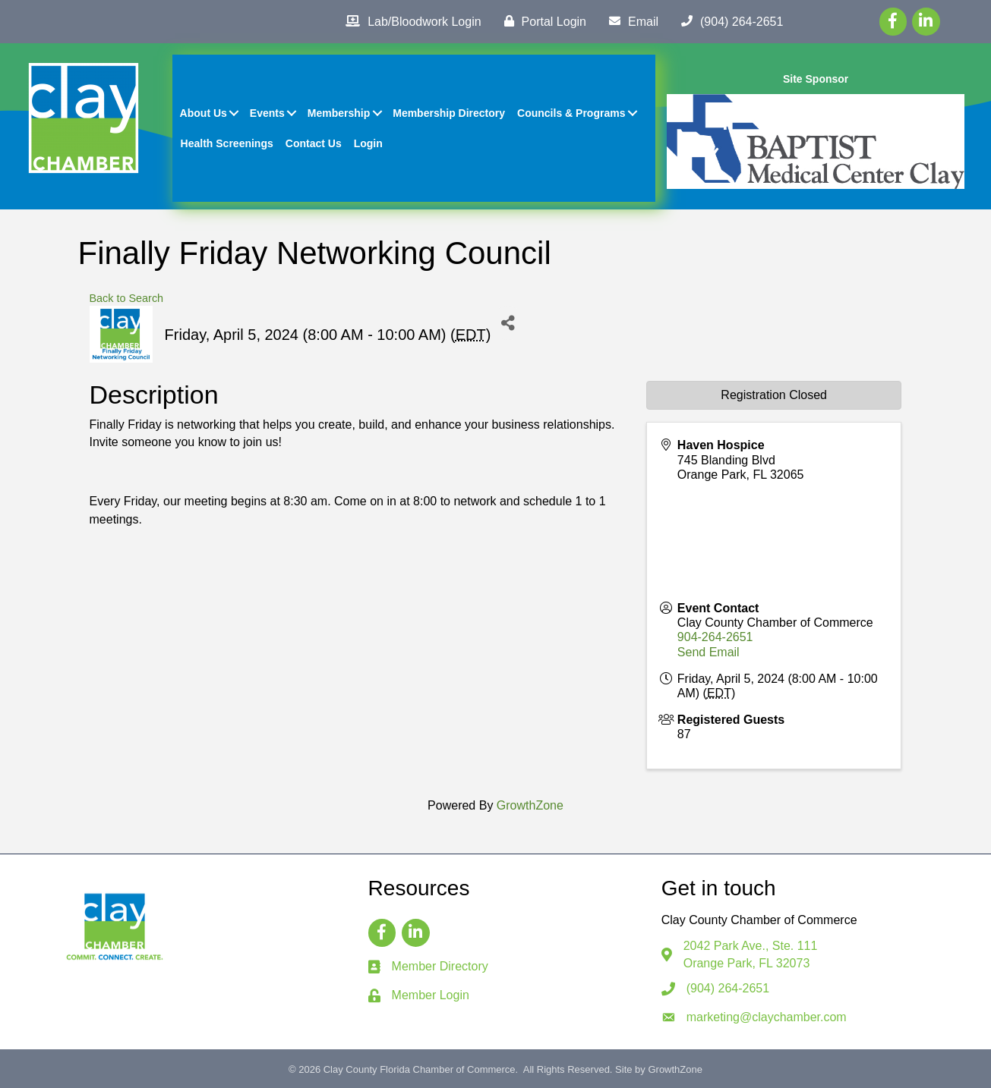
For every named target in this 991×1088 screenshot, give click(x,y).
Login (368, 143)
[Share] (508, 323)
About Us (203, 113)
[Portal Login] (541, 21)
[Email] (629, 21)
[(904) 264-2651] (728, 21)
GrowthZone (530, 805)
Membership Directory (449, 113)
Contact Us (314, 143)
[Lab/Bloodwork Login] (409, 21)
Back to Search (127, 298)
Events (267, 113)
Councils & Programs (571, 113)
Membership (339, 113)
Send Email (708, 652)
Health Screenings (227, 143)
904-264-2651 (715, 636)
